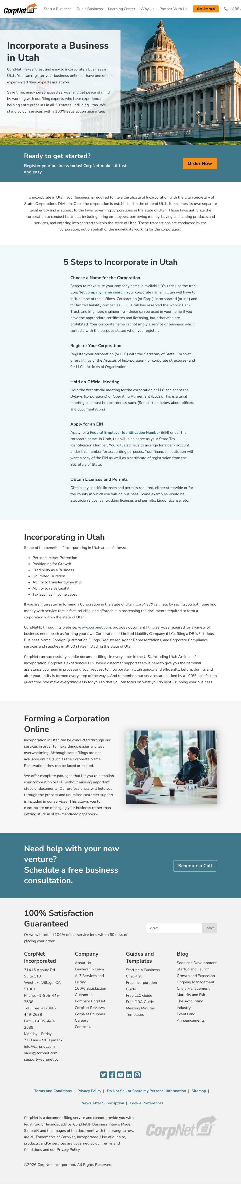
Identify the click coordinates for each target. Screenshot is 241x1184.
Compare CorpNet (90, 1001)
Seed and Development (197, 962)
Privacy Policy (89, 1091)
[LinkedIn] (129, 1075)
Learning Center (121, 9)
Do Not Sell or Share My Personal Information (146, 1091)
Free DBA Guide (140, 1001)
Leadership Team (89, 969)
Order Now (200, 163)
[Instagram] (137, 1075)
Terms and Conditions (53, 1091)
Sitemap (199, 1091)
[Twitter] (103, 1075)
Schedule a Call (195, 866)
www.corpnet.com (94, 627)
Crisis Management (193, 988)
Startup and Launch (193, 969)
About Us (83, 962)
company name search (105, 292)
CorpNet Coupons (90, 1014)
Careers (81, 1020)
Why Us (147, 9)
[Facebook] (112, 1075)
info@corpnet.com (39, 1046)
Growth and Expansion (196, 975)
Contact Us (84, 1026)
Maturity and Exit (191, 994)
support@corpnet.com (43, 1059)
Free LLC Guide (139, 995)
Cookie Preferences (146, 1103)
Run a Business (90, 9)
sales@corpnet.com (40, 1053)
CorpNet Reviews (90, 1007)
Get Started (206, 9)
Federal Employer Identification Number (125, 432)
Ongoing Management (195, 982)
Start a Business (58, 9)
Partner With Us (174, 9)
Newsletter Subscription (102, 1103)
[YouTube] (120, 1075)
